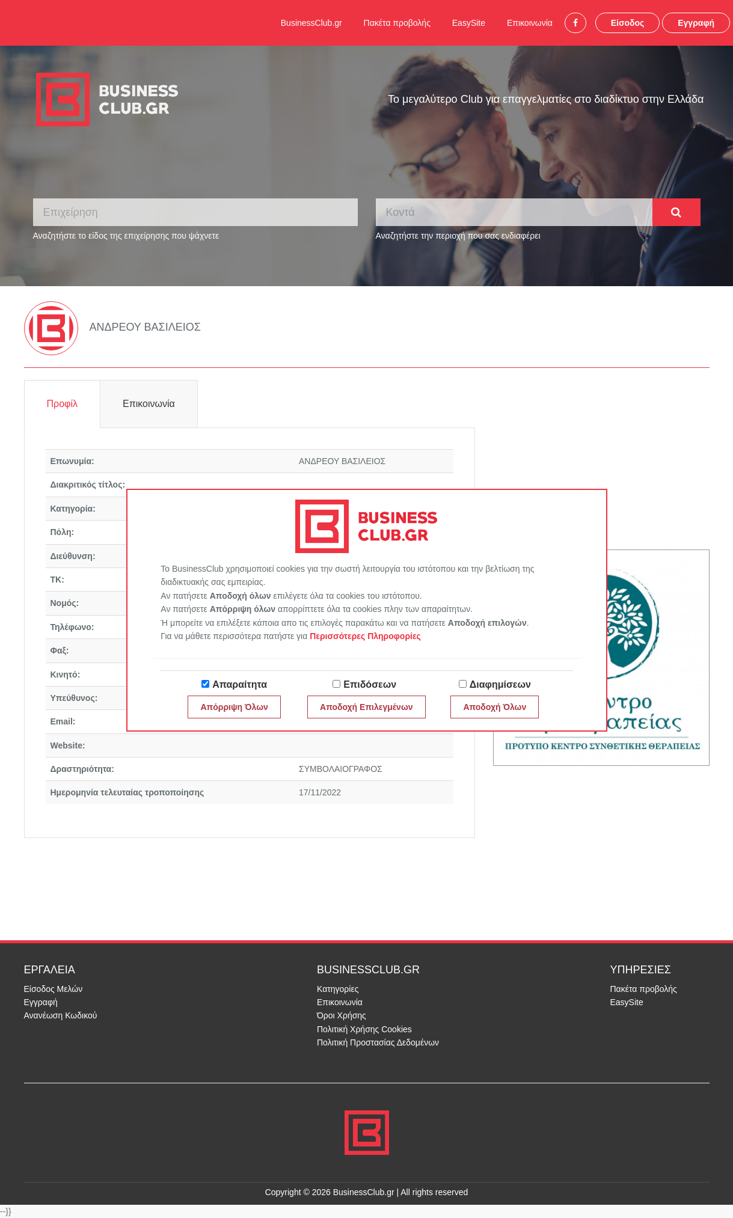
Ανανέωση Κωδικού (60, 1015)
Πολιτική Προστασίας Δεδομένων (378, 1042)
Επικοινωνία (530, 23)
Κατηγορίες (337, 989)
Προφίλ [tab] (62, 404)
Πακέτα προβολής (397, 23)
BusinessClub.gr (311, 23)
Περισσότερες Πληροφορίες (365, 636)
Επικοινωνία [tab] (149, 404)
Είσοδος (628, 23)
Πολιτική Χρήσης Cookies (364, 1029)
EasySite (468, 23)
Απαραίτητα (239, 684)
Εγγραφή (696, 23)
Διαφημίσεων (500, 684)
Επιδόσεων (369, 684)
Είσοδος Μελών (53, 989)
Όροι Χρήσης (341, 1015)
